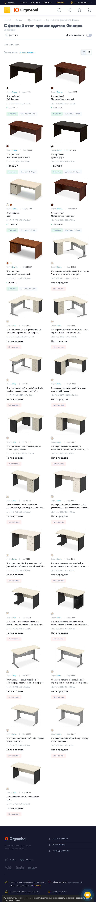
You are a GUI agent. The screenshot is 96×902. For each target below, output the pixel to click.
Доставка (35, 2)
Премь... (60, 92)
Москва (11, 2)
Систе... (15, 209)
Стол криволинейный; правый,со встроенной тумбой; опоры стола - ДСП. (25, 508)
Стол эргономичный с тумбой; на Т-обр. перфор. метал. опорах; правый (25, 391)
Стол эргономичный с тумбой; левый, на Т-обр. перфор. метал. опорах (70, 274)
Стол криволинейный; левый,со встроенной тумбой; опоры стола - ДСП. (70, 449)
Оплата (24, 2)
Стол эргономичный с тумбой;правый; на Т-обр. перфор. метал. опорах (25, 332)
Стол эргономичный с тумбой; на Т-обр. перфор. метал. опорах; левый (70, 332)
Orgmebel (16, 839)
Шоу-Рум (60, 2)
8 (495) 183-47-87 (60, 882)
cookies (21, 898)
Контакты (48, 2)
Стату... (59, 267)
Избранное (77, 9)
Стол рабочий (25, 98)
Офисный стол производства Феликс (62, 20)
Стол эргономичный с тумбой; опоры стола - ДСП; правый (25, 449)
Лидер (14, 92)
